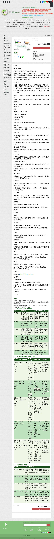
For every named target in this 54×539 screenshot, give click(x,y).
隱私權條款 (47, 529)
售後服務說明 (39, 530)
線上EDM (31, 530)
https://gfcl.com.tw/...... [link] (26, 274)
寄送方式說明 (39, 529)
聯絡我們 (25, 529)
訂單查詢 (31, 529)
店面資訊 (25, 530)
